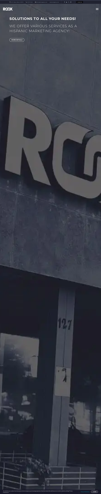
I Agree (94, 491)
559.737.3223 (30, 2)
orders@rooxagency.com (41, 2)
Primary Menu (97, 9)
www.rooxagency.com (54, 2)
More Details (16, 40)
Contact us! (79, 2)
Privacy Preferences (85, 491)
